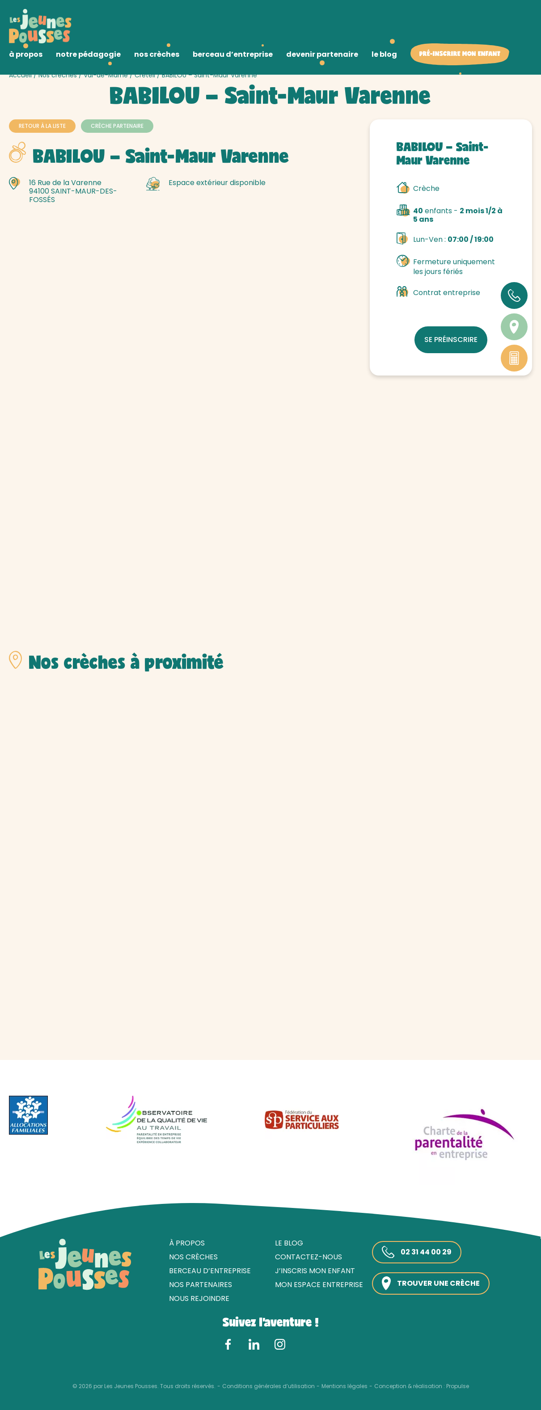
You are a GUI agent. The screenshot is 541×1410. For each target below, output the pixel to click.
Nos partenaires (200, 1284)
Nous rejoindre (199, 1298)
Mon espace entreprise (319, 1284)
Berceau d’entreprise (210, 1270)
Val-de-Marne (106, 75)
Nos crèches (57, 75)
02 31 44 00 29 (417, 1252)
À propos (187, 1243)
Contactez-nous (308, 1257)
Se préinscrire (451, 339)
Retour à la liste (42, 126)
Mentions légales (344, 1386)
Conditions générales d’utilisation (268, 1386)
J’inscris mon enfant (315, 1270)
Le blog (289, 1243)
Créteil (145, 75)
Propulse (457, 1386)
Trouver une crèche (431, 1283)
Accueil (20, 75)
